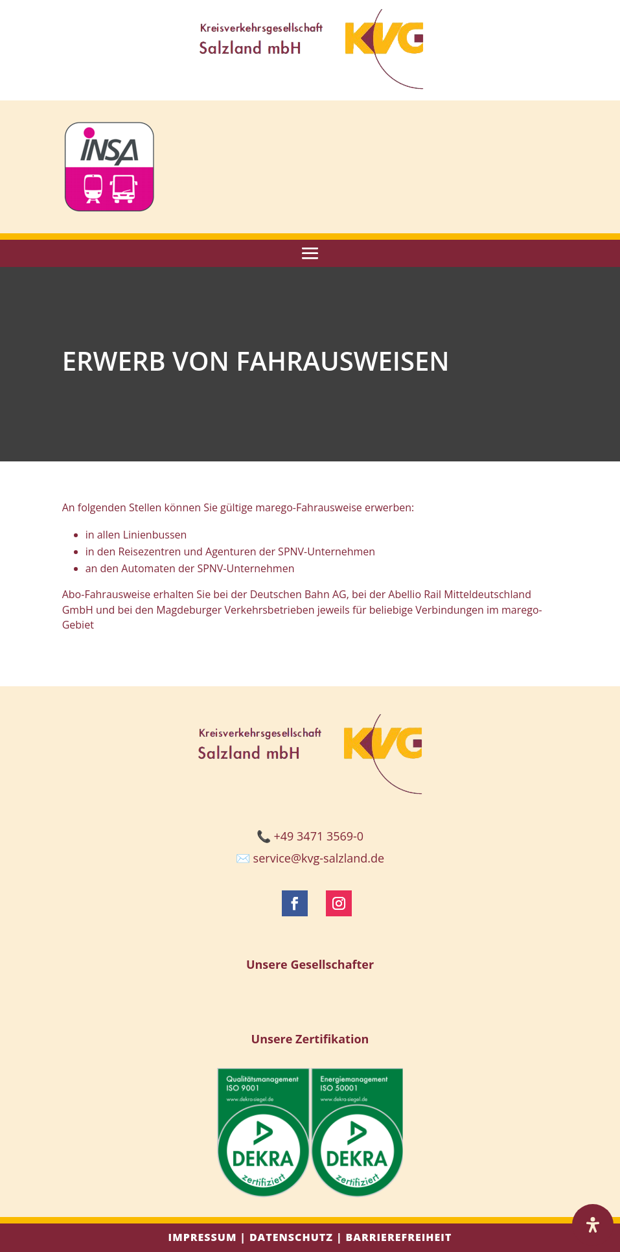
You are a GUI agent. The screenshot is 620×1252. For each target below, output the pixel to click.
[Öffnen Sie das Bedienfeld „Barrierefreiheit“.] (593, 1225)
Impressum (202, 1237)
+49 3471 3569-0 (319, 836)
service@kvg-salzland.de (318, 858)
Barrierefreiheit (398, 1237)
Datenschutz (291, 1237)
